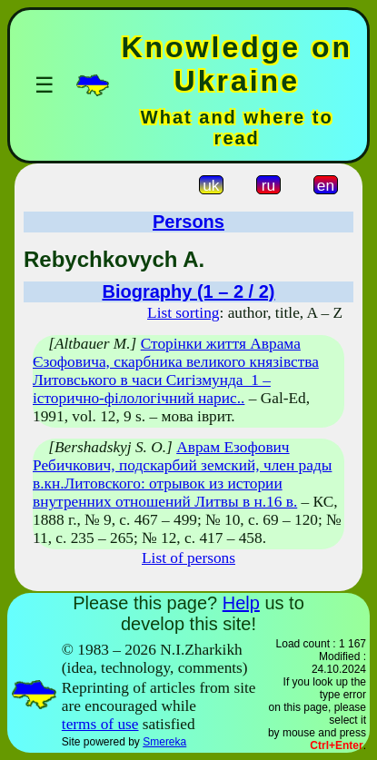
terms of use (100, 724)
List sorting (183, 312)
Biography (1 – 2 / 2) (188, 291)
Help (241, 603)
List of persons (188, 558)
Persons (188, 222)
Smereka (164, 741)
